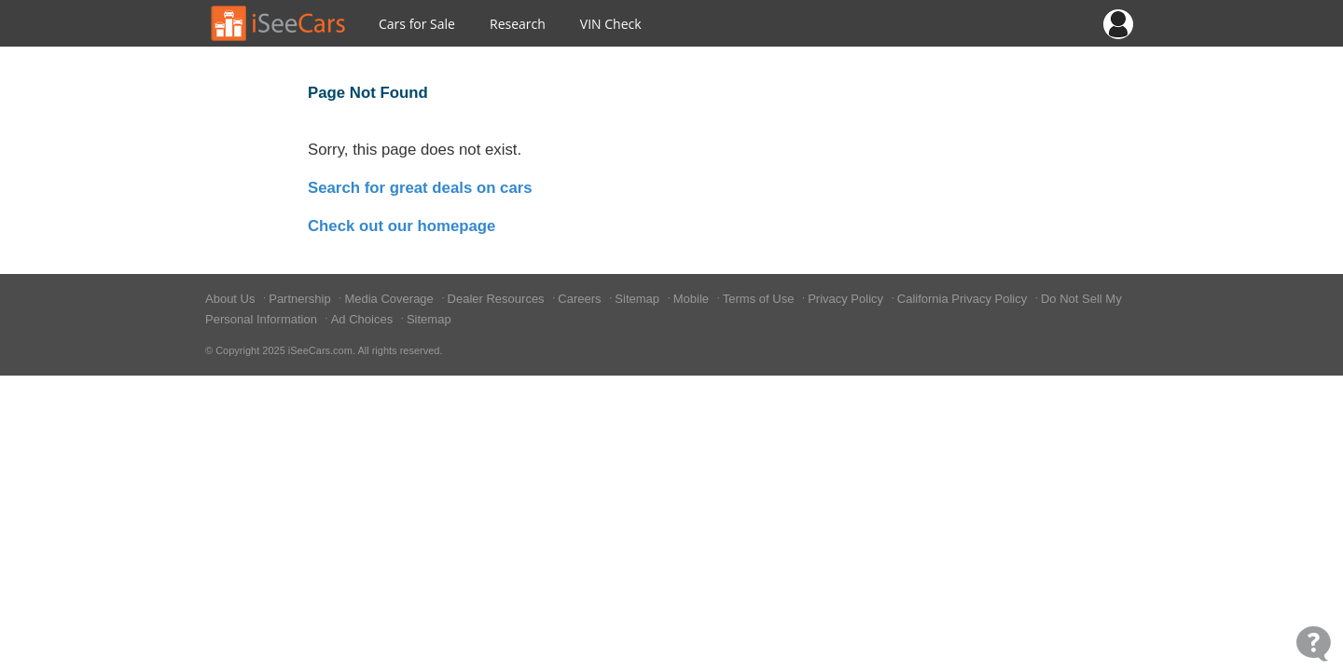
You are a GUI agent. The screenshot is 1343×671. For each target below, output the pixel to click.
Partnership (301, 299)
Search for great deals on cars (420, 188)
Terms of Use (760, 299)
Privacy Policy (847, 299)
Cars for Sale (417, 24)
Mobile (693, 299)
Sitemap (638, 299)
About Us (231, 299)
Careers (581, 299)
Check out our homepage (401, 226)
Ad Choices (363, 319)
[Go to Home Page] (279, 23)
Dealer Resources (498, 299)
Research (518, 24)
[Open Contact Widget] (1313, 643)
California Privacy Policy (964, 299)
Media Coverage (390, 299)
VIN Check (611, 24)
